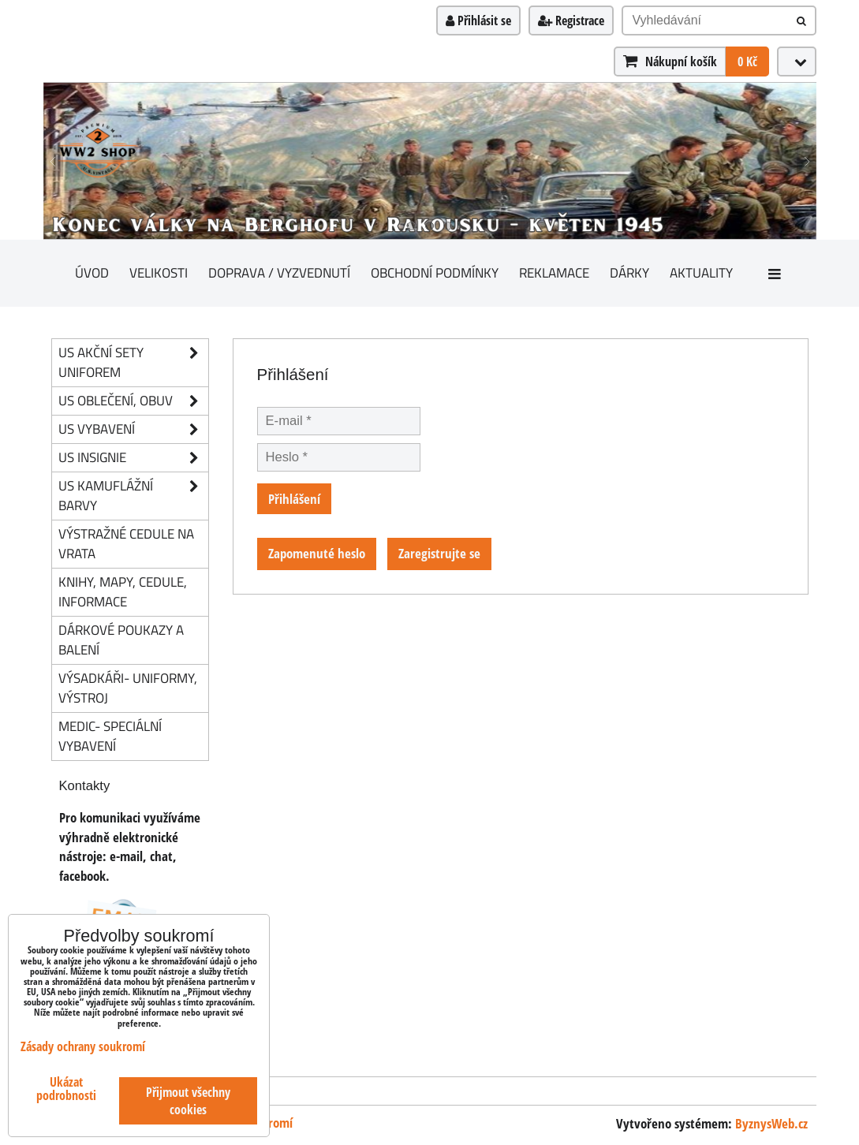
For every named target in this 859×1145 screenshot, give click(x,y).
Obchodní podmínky (435, 272)
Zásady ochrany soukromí (83, 1046)
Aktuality (701, 272)
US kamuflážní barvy (133, 496)
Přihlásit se (478, 20)
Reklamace (554, 272)
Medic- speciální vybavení (110, 735)
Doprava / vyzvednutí (279, 272)
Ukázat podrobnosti (66, 1089)
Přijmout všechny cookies (188, 1100)
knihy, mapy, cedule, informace (122, 591)
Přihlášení (294, 499)
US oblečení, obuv (133, 401)
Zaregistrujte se (439, 553)
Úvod (92, 272)
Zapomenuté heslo (316, 553)
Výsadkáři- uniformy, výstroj (127, 687)
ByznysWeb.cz (771, 1123)
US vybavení (133, 429)
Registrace (571, 20)
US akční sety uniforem (133, 362)
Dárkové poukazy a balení (121, 639)
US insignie (133, 458)
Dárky (629, 272)
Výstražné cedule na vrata (126, 543)
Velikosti (158, 272)
